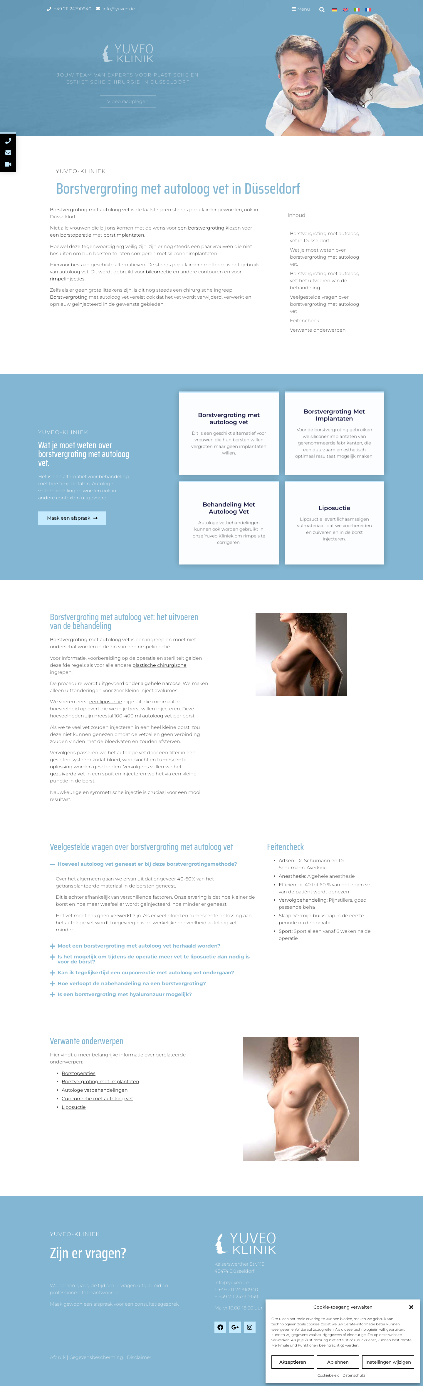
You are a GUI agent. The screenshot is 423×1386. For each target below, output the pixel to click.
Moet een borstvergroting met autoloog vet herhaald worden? (139, 946)
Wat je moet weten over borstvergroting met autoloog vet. (324, 257)
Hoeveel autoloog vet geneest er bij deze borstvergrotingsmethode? (147, 864)
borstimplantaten (123, 235)
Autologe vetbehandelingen (95, 1090)
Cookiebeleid (329, 1375)
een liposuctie (105, 701)
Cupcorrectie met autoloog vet (97, 1098)
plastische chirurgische (159, 665)
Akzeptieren (292, 1362)
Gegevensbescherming (96, 1357)
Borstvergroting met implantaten (100, 1081)
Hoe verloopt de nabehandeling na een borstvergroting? (132, 983)
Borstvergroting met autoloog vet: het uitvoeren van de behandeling (325, 280)
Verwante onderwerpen (318, 330)
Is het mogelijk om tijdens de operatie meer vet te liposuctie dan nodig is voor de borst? (154, 959)
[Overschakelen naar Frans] (368, 10)
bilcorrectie (159, 272)
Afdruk (58, 1357)
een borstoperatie (70, 235)
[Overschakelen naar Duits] (334, 10)
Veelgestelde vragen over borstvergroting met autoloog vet (324, 304)
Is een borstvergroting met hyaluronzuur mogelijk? (125, 994)
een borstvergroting (201, 228)
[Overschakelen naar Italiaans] (356, 10)
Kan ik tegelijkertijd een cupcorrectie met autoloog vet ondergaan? (146, 972)
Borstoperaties (78, 1073)
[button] (411, 1307)
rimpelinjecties (67, 279)
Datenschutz (354, 1375)
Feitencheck (304, 320)
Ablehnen (338, 1362)
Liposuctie (74, 1107)
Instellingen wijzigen (388, 1362)
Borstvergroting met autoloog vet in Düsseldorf (325, 237)
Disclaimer (139, 1357)
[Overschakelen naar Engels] (345, 10)
